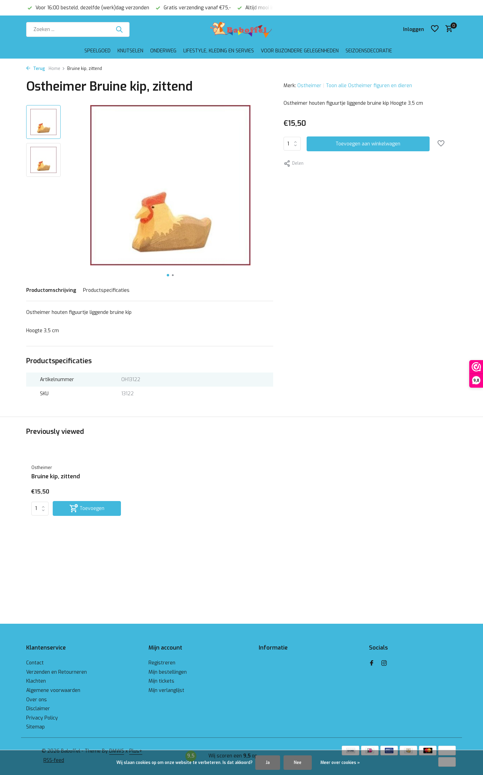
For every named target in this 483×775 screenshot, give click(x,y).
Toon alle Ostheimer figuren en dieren (369, 85)
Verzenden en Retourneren (56, 672)
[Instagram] (384, 664)
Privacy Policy (42, 718)
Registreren (161, 663)
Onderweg (163, 51)
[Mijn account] (413, 29)
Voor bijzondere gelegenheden (300, 51)
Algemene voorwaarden (53, 690)
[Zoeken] (78, 29)
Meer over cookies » (340, 762)
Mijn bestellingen (167, 672)
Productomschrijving (51, 290)
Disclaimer (38, 708)
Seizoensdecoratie (369, 51)
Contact (35, 663)
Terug (35, 68)
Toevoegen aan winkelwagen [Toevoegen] (368, 144)
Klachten (36, 681)
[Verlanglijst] (435, 29)
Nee (297, 762)
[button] (168, 275)
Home (57, 68)
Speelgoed (97, 51)
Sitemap (35, 727)
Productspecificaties (106, 290)
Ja (268, 762)
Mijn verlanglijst (166, 690)
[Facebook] (371, 664)
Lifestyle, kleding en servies (218, 51)
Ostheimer (309, 85)
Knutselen (130, 51)
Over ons (36, 699)
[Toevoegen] (87, 508)
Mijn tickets (161, 681)
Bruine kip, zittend (55, 476)
